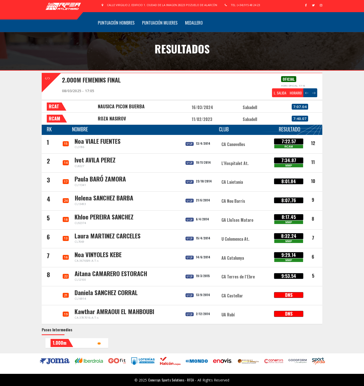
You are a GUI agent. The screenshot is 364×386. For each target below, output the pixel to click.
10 (313, 181)
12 (313, 143)
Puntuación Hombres (116, 23)
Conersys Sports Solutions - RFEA (171, 379)
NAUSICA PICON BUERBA (121, 106)
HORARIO (296, 92)
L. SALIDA (280, 92)
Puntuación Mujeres (159, 23)
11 (313, 162)
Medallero (194, 23)
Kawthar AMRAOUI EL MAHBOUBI (114, 311)
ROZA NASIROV (112, 118)
